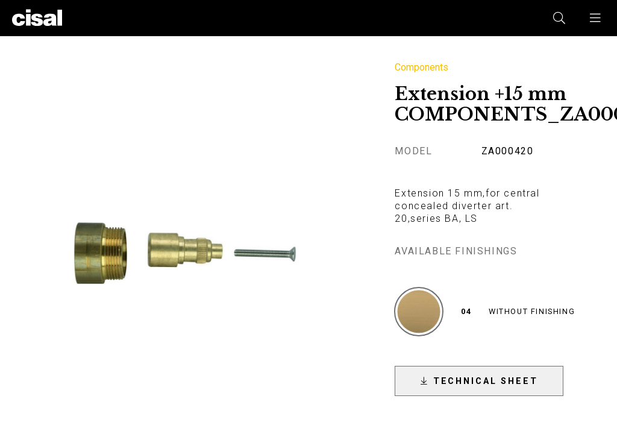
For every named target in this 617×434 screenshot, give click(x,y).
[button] (596, 18)
